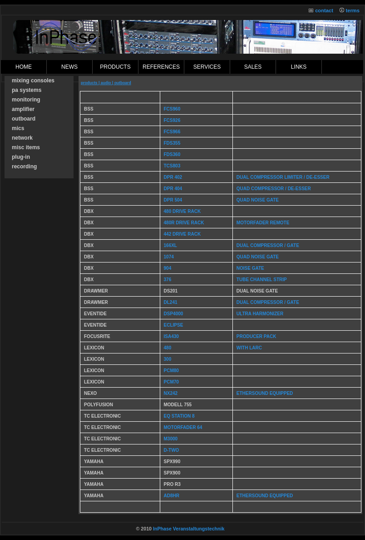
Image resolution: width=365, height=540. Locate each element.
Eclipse (173, 325)
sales (253, 67)
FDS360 (172, 154)
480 (168, 347)
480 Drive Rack (182, 211)
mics (18, 128)
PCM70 (171, 381)
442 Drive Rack (182, 234)
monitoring (26, 99)
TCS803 (172, 165)
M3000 (171, 438)
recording (24, 166)
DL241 (171, 302)
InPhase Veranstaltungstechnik (189, 528)
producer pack (256, 336)
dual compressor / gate (268, 245)
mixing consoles (33, 80)
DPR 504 (173, 199)
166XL (170, 245)
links (299, 67)
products (115, 67)
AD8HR (171, 495)
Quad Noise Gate (258, 199)
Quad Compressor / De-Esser (274, 188)
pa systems (26, 90)
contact (324, 10)
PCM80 (171, 370)
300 (168, 359)
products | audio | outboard (106, 83)
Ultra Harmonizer (260, 313)
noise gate (250, 268)
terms (353, 10)
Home (23, 67)
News (69, 67)
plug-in (21, 157)
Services (207, 67)
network (22, 138)
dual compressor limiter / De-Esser (283, 177)
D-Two (171, 450)
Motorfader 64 (183, 427)
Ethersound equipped (265, 393)
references (161, 67)
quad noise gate (258, 256)
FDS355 (172, 143)
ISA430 (171, 336)
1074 (169, 256)
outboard (23, 119)
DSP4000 (173, 313)
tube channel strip (262, 279)
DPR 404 (173, 188)
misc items (26, 147)
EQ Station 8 (179, 416)
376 (168, 279)
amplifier (23, 109)
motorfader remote (263, 222)
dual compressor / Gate (268, 302)
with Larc (249, 347)
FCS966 (172, 131)
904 (168, 268)
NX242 (171, 393)
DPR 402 (173, 177)
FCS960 (172, 108)
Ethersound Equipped (265, 495)
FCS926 (172, 120)
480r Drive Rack (184, 222)
